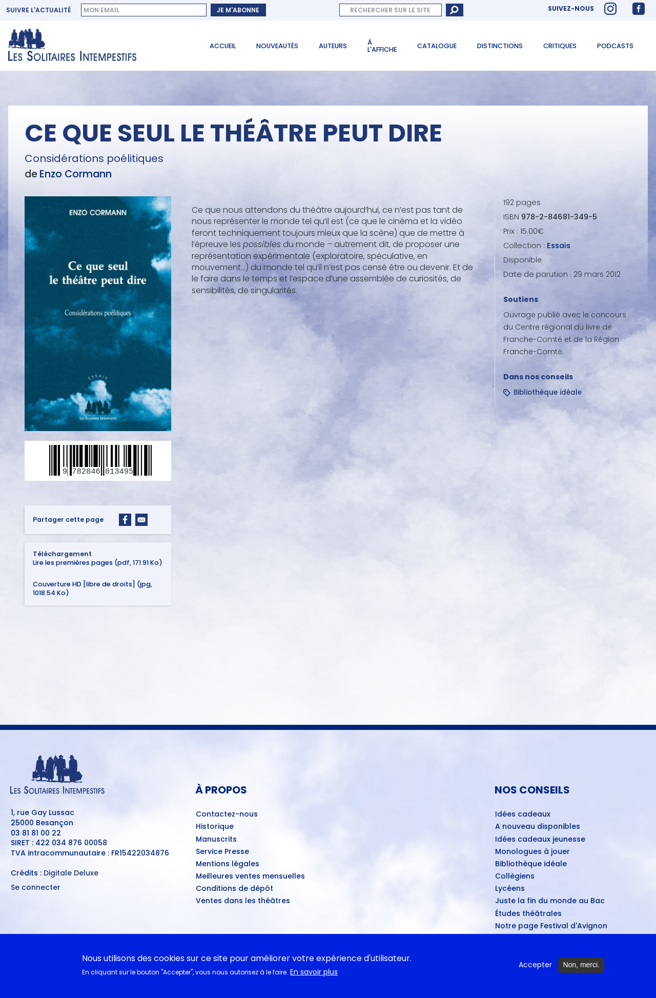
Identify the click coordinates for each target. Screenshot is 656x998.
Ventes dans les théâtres (243, 901)
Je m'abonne (238, 10)
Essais (558, 245)
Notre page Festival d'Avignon (551, 926)
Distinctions (500, 46)
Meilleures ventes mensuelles (250, 876)
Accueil (223, 46)
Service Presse (222, 852)
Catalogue (437, 46)
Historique (215, 826)
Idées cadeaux (522, 814)
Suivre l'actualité (38, 10)
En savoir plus (314, 976)
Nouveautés (277, 46)
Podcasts (615, 46)
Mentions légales (227, 864)
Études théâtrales (528, 914)
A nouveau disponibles (537, 826)
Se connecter (35, 887)
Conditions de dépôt (234, 888)
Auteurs (333, 46)
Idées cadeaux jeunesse (540, 839)
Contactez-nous (227, 814)
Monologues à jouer (532, 852)
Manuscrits (216, 839)
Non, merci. (581, 969)
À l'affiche (382, 46)
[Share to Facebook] (125, 520)
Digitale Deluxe (71, 873)
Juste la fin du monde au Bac (550, 901)
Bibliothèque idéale (548, 392)
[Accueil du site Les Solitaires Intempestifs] (97, 46)
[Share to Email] (141, 520)
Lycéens (510, 888)
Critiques (560, 46)
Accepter (535, 969)
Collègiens (515, 876)
